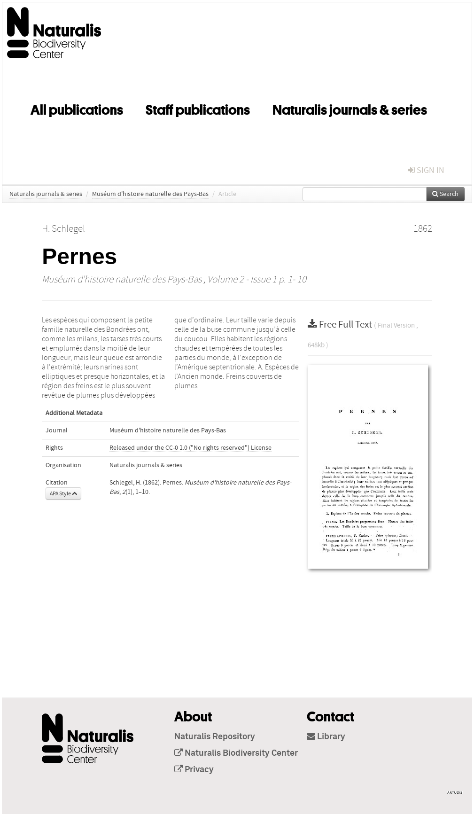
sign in (426, 170)
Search (445, 194)
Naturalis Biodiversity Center (236, 753)
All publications (77, 108)
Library (326, 737)
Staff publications (198, 108)
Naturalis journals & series (349, 108)
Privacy (194, 770)
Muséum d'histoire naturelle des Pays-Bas (150, 194)
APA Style (63, 493)
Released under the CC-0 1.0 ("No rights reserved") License (190, 448)
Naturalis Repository (214, 737)
